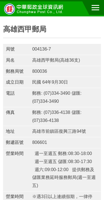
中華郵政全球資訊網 (34, 8)
